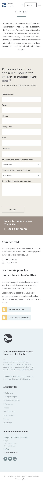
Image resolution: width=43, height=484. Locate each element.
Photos (6, 419)
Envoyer (13, 210)
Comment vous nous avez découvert (16, 170)
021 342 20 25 (11, 259)
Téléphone (6, 148)
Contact (30, 5)
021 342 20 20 (17, 229)
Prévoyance (8, 404)
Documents (7, 423)
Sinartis (25, 479)
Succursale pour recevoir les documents (17, 159)
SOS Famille (8, 393)
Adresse (5, 116)
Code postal (6, 127)
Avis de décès (8, 415)
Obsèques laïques (10, 397)
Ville (3, 138)
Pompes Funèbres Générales (10, 5)
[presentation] (19, 201)
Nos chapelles (9, 412)
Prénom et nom (8, 94)
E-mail (4, 105)
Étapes (6, 408)
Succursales (22, 5)
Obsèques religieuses (11, 400)
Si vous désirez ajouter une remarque (16, 181)
